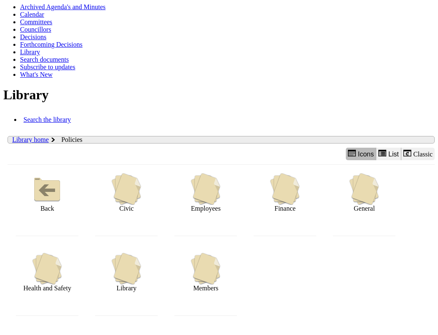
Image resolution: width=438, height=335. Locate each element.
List (388, 154)
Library (30, 51)
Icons (361, 154)
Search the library (47, 119)
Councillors (35, 29)
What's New (36, 74)
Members (206, 272)
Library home (30, 139)
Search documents (44, 59)
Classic (418, 154)
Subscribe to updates (47, 67)
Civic (126, 192)
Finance (285, 192)
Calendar (32, 14)
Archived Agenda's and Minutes (63, 6)
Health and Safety (47, 272)
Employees (206, 192)
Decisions (33, 36)
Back (47, 192)
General (364, 192)
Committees (36, 21)
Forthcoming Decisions (51, 44)
